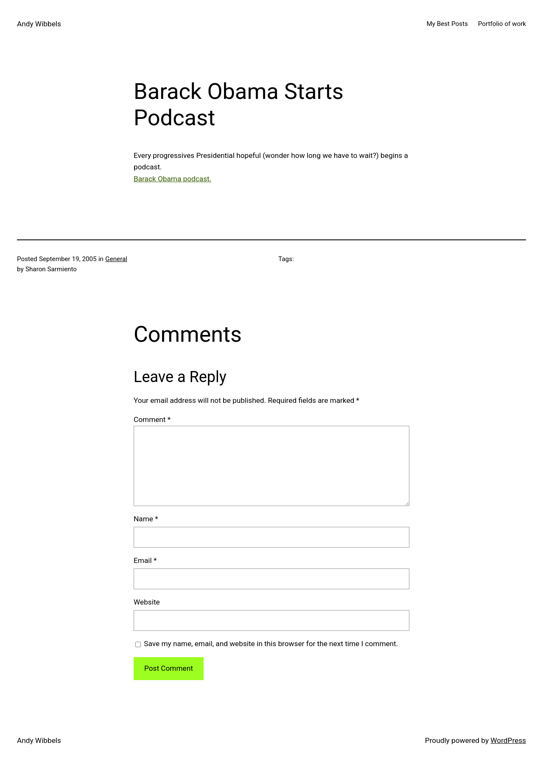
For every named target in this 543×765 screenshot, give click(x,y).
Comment (152, 419)
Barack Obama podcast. (172, 178)
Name (146, 519)
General (116, 259)
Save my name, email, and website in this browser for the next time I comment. (271, 643)
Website (147, 602)
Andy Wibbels (39, 24)
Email (145, 560)
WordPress (508, 740)
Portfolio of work (502, 24)
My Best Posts (446, 24)
